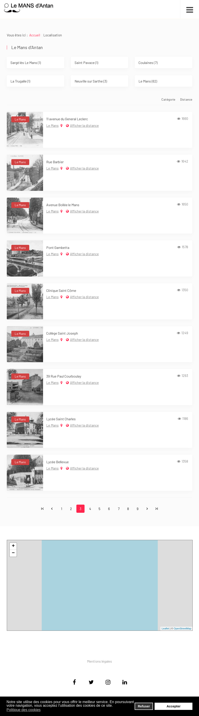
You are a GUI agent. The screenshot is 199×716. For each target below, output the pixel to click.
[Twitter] (91, 682)
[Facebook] (74, 682)
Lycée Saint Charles (61, 419)
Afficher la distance (84, 125)
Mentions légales (99, 661)
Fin (157, 509)
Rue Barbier (55, 162)
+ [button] (13, 546)
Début (42, 509)
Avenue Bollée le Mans (62, 205)
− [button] (13, 553)
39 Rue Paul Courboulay (63, 376)
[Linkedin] (124, 682)
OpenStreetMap (182, 628)
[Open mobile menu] (189, 9)
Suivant (147, 509)
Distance (186, 99)
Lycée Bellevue (57, 462)
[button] (43, 710)
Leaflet (165, 628)
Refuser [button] (144, 706)
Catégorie (168, 99)
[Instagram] (108, 682)
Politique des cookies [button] (24, 710)
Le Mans (52, 125)
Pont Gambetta (57, 247)
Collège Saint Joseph (62, 333)
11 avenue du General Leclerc (67, 119)
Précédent (52, 509)
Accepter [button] (174, 706)
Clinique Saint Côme (61, 290)
